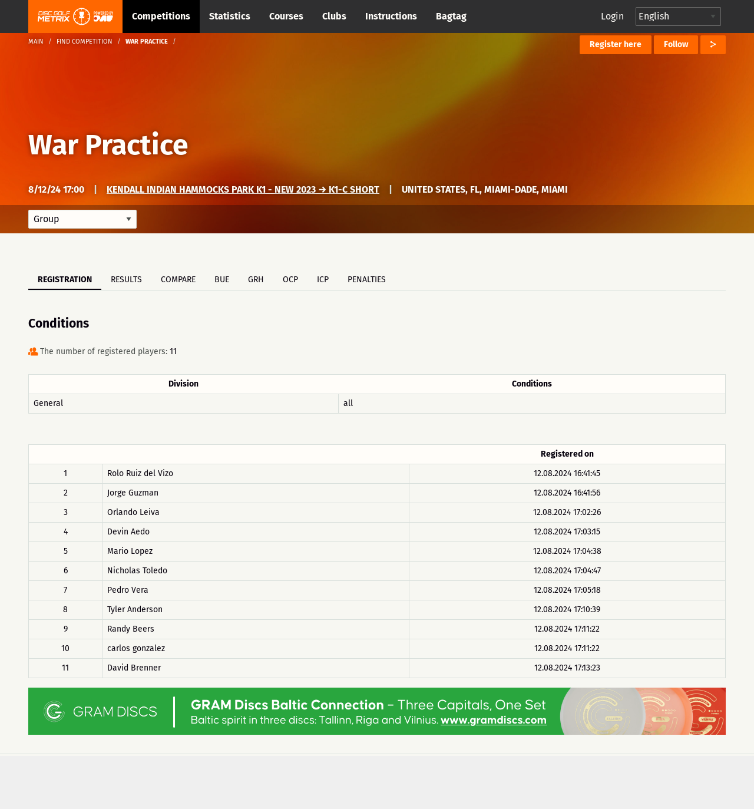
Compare (178, 280)
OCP (290, 280)
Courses (286, 16)
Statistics (229, 16)
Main (36, 41)
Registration (65, 280)
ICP (323, 280)
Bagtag (451, 16)
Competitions (161, 16)
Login (612, 16)
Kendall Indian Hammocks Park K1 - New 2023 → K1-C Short (243, 189)
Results (126, 280)
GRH (256, 280)
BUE (221, 280)
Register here (615, 44)
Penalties (367, 280)
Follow (676, 44)
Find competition (85, 41)
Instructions (391, 16)
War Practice (108, 145)
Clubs (334, 16)
